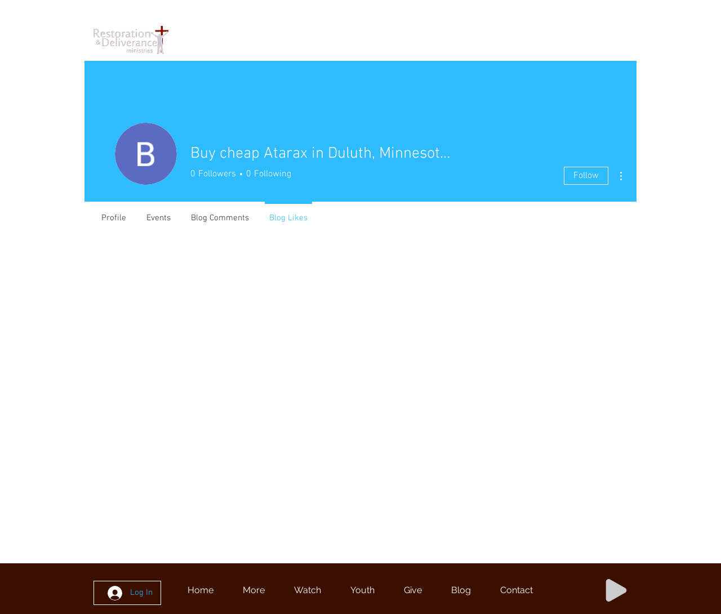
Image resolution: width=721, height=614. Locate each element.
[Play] (616, 590)
